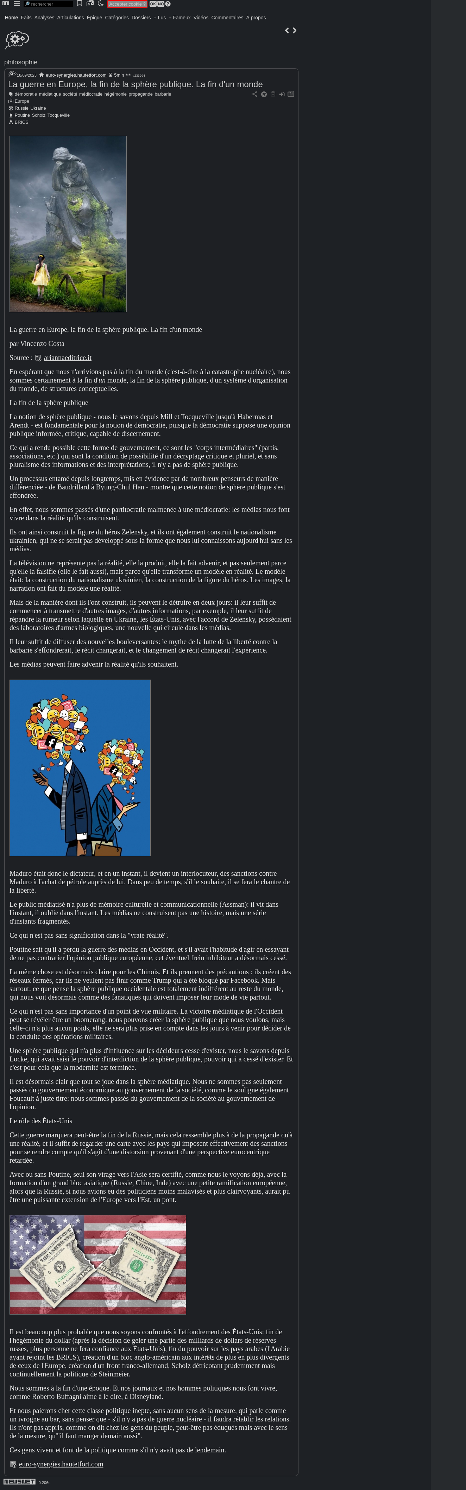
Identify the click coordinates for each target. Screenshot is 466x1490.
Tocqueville (59, 115)
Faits (26, 17)
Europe (22, 101)
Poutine (22, 115)
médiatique (50, 94)
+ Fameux (180, 17)
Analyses (44, 17)
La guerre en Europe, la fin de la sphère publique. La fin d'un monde (135, 84)
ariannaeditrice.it (68, 357)
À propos (256, 17)
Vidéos (201, 17)
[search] (48, 4)
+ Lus (160, 17)
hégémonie (116, 94)
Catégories (117, 17)
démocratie (26, 94)
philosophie (21, 62)
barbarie (163, 94)
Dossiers (141, 17)
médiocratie (90, 94)
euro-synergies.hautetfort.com (76, 75)
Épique (94, 17)
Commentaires (227, 17)
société (70, 94)
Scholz (38, 115)
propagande (141, 94)
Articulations (70, 17)
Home (11, 17)
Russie (22, 108)
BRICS (22, 122)
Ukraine (38, 108)
